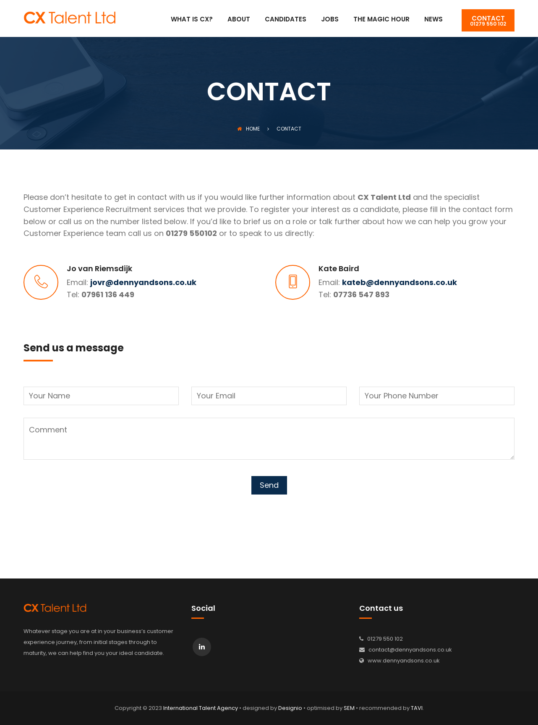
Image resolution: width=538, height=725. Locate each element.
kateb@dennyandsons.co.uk (399, 282)
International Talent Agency (200, 708)
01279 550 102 (488, 20)
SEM (349, 708)
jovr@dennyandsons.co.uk (143, 282)
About (238, 20)
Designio (290, 708)
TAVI (417, 708)
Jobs (330, 20)
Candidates (285, 20)
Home (248, 128)
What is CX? (192, 20)
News (433, 20)
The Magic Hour (381, 20)
